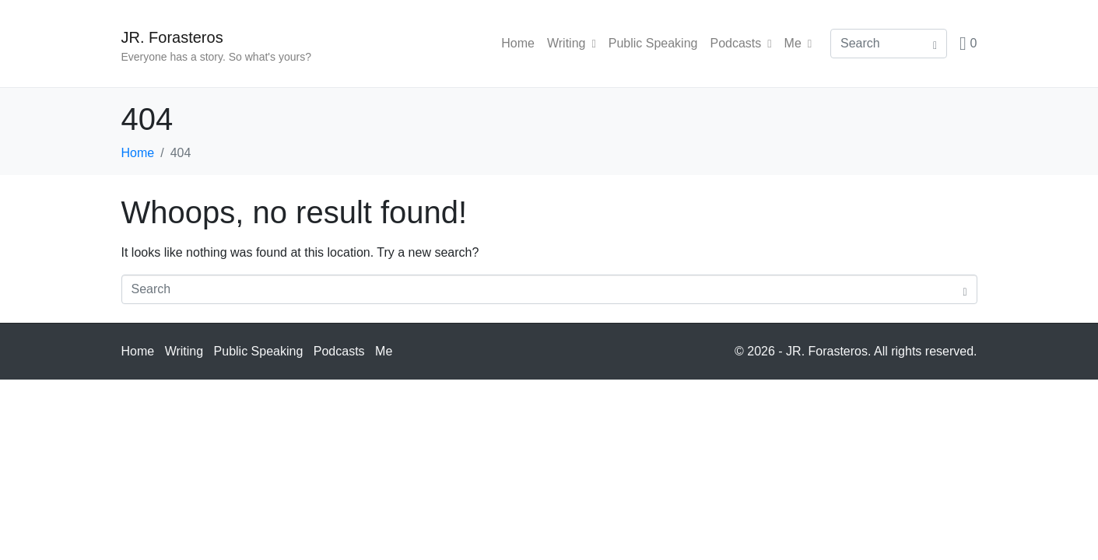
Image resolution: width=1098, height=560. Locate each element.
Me (798, 43)
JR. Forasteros (172, 37)
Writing (571, 43)
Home (518, 43)
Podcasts (740, 43)
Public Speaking (653, 43)
